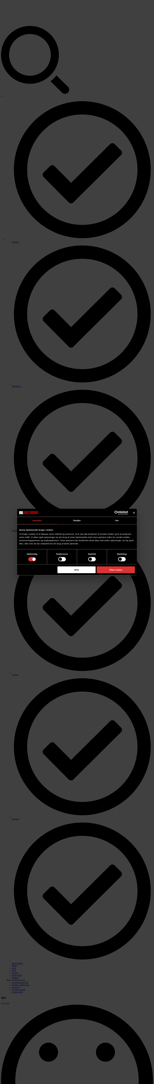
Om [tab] (116, 520)
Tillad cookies (115, 570)
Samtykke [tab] (37, 520)
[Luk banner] (134, 513)
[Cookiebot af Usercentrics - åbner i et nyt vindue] (116, 513)
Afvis (76, 570)
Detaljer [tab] (77, 520)
